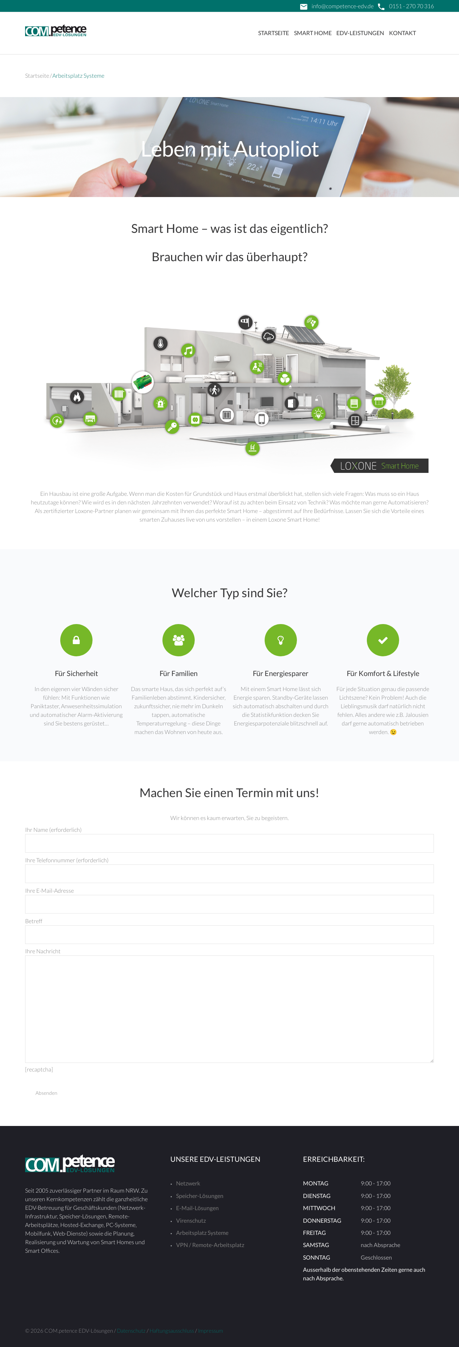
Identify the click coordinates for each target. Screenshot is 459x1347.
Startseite (273, 32)
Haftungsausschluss (172, 1330)
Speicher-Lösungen (199, 1195)
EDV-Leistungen (360, 32)
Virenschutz (191, 1220)
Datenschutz (131, 1330)
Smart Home (313, 32)
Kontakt (402, 32)
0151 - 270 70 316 (411, 6)
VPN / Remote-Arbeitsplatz (210, 1244)
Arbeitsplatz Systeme (202, 1232)
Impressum (210, 1330)
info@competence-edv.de (343, 6)
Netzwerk (188, 1183)
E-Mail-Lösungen (197, 1207)
